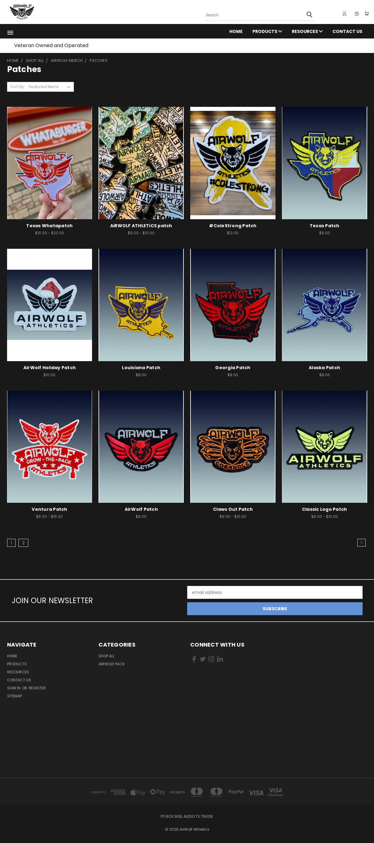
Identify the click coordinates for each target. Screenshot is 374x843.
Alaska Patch (324, 368)
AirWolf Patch (141, 509)
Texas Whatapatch (49, 226)
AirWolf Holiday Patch (49, 368)
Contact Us (347, 31)
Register (37, 688)
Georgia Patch (232, 368)
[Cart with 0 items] (366, 13)
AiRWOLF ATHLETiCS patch (141, 226)
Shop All (107, 656)
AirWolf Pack (112, 664)
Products (267, 31)
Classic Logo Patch (324, 509)
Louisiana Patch (141, 368)
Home (236, 31)
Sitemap (14, 696)
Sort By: (17, 87)
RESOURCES (307, 31)
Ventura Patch (49, 509)
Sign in (14, 688)
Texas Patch (325, 226)
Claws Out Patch (233, 509)
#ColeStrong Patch (232, 226)
